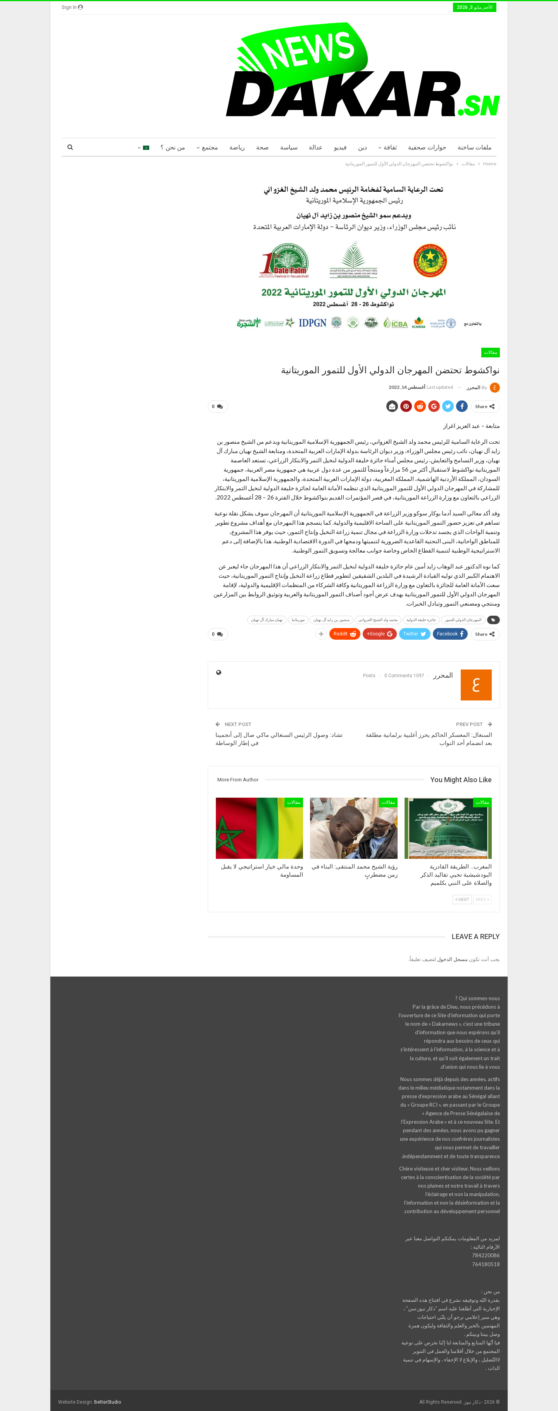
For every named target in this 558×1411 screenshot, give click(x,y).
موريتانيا (298, 618)
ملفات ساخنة (475, 147)
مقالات (490, 352)
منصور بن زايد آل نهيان (331, 618)
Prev (482, 896)
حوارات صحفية (427, 147)
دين (362, 147)
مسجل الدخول (452, 956)
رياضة (237, 147)
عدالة (316, 147)
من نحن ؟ (172, 147)
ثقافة (390, 147)
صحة (262, 147)
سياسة (289, 147)
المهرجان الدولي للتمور (463, 618)
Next (462, 896)
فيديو (340, 147)
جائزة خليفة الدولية (421, 618)
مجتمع (210, 147)
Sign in (72, 7)
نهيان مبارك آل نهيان (267, 618)
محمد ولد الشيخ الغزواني (378, 618)
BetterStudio (107, 1399)
